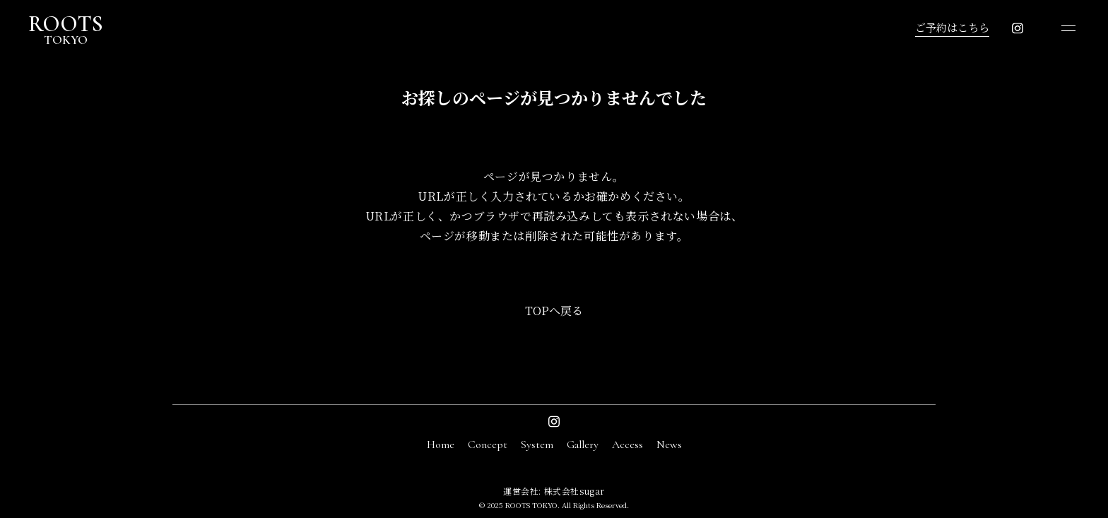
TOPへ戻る (554, 310)
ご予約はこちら (952, 27)
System (537, 444)
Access (627, 444)
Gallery (583, 444)
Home (440, 444)
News (669, 444)
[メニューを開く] (1068, 28)
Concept (487, 444)
